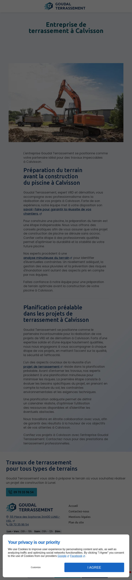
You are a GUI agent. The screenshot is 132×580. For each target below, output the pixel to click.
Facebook (76, 555)
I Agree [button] (94, 567)
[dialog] (66, 555)
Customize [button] (36, 567)
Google (62, 555)
